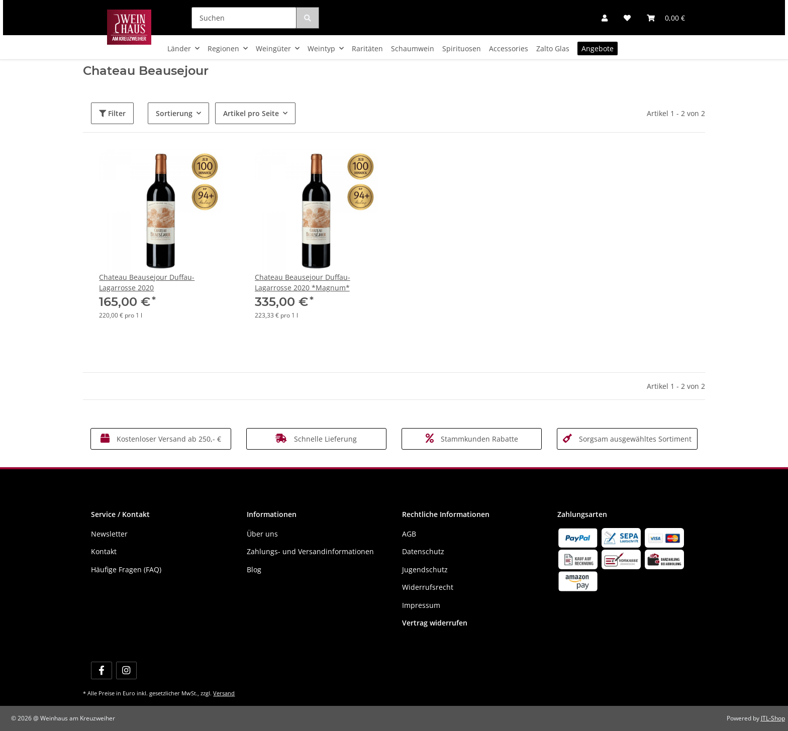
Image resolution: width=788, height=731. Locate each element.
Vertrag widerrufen (434, 623)
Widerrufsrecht (427, 587)
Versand (224, 693)
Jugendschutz (425, 569)
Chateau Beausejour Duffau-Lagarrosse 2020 (146, 282)
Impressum (421, 605)
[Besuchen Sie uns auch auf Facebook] (101, 670)
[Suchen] (244, 18)
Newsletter (109, 534)
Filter (112, 113)
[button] (605, 18)
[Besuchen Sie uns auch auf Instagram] (126, 670)
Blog (254, 569)
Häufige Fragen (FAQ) (126, 569)
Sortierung (174, 113)
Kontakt (104, 551)
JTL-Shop (773, 718)
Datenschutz (423, 551)
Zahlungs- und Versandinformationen (310, 551)
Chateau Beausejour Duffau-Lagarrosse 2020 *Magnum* (302, 282)
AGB (409, 534)
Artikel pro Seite (251, 113)
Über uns (262, 534)
